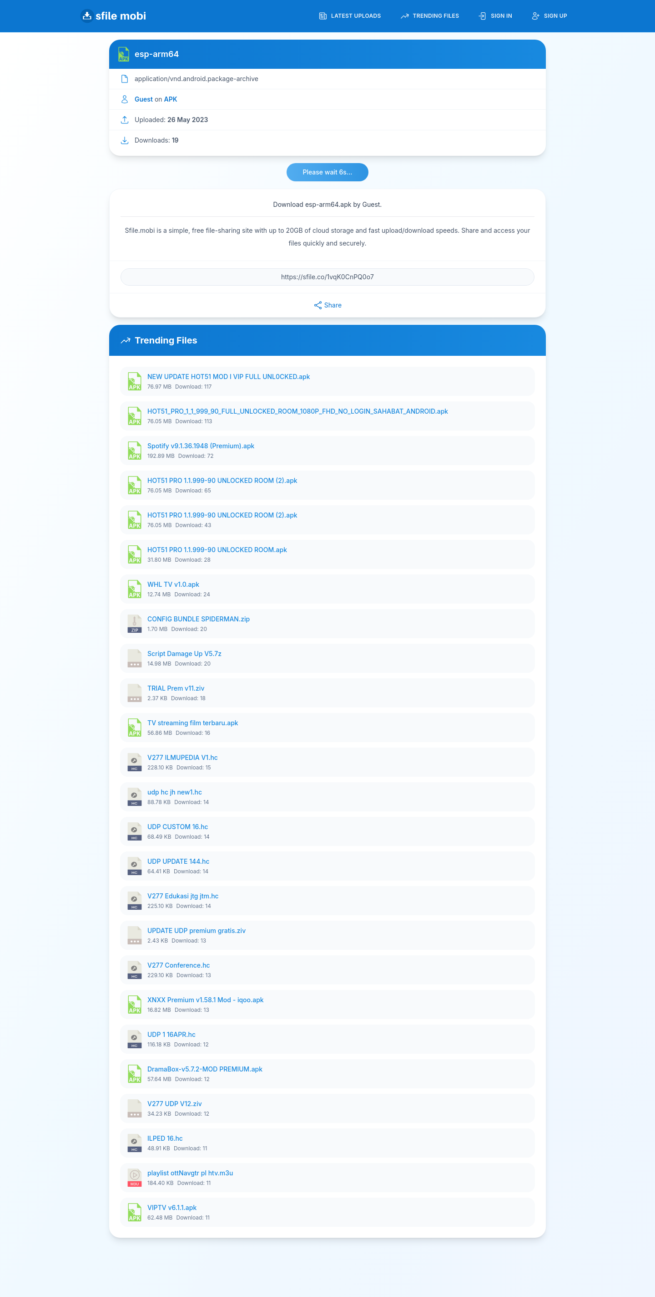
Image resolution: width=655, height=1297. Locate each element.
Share (327, 305)
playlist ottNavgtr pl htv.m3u (190, 1173)
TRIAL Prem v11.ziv (175, 688)
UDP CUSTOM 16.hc (177, 826)
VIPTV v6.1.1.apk (171, 1207)
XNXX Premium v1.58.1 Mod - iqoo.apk (205, 1000)
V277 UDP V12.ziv (174, 1103)
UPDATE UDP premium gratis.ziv (196, 930)
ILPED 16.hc (165, 1138)
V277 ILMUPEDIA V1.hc (182, 757)
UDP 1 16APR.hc (171, 1034)
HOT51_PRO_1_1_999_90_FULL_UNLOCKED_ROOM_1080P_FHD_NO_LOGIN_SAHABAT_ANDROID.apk (297, 411)
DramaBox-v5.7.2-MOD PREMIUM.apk (204, 1069)
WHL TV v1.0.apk (173, 584)
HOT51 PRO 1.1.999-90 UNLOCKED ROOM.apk (217, 550)
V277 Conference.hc (178, 965)
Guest (144, 99)
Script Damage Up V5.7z (184, 653)
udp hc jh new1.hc (174, 792)
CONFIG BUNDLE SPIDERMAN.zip (198, 619)
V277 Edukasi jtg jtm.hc (183, 896)
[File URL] (327, 277)
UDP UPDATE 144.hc (178, 861)
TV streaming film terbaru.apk (192, 723)
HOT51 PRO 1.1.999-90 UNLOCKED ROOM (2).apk (222, 480)
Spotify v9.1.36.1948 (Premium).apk (200, 446)
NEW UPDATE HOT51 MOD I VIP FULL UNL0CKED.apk (228, 376)
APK (170, 99)
